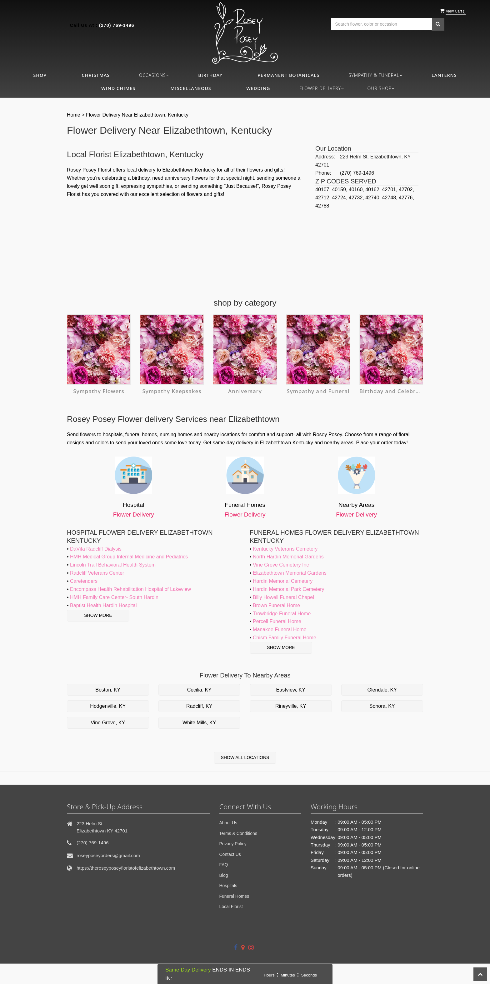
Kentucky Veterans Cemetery (285, 549)
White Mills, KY (199, 722)
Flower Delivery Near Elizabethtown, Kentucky (137, 114)
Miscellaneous (191, 88)
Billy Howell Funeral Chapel (283, 597)
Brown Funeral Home (276, 605)
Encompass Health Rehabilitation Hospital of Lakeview (130, 589)
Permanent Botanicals (288, 75)
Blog (223, 875)
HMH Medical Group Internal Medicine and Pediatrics (129, 556)
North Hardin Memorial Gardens (288, 556)
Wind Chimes (118, 88)
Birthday (210, 75)
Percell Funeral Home (277, 621)
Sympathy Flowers (98, 391)
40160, (357, 189)
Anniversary (245, 391)
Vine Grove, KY (108, 722)
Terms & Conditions (238, 833)
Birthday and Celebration (391, 391)
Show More (98, 615)
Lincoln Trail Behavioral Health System (113, 564)
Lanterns (444, 75)
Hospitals (228, 885)
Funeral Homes (234, 896)
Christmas (96, 75)
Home (73, 114)
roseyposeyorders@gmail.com (108, 855)
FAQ (223, 864)
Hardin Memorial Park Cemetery (288, 589)
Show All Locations (245, 757)
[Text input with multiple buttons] (381, 24)
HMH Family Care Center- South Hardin (114, 597)
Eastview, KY (290, 689)
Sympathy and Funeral (318, 391)
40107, (323, 189)
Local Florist (231, 906)
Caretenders (84, 581)
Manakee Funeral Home (280, 629)
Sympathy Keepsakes (172, 391)
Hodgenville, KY (108, 706)
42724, (340, 197)
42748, (390, 197)
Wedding (258, 88)
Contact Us (230, 854)
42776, (406, 197)
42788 (322, 205)
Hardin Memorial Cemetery (282, 581)
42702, (406, 189)
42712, (323, 197)
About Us (228, 822)
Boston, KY (107, 689)
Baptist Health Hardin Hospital (103, 605)
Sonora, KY (382, 706)
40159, (340, 189)
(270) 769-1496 (116, 25)
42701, (390, 189)
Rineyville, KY (290, 706)
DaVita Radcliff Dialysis (96, 549)
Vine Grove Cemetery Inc (281, 564)
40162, (373, 189)
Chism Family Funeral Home (284, 637)
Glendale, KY (382, 689)
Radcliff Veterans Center (97, 573)
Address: (325, 156)
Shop (40, 75)
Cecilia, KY (199, 689)
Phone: (323, 173)
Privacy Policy (233, 843)
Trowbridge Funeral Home (282, 613)
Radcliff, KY (199, 706)
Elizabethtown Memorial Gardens (290, 573)
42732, (357, 197)
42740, (373, 197)
